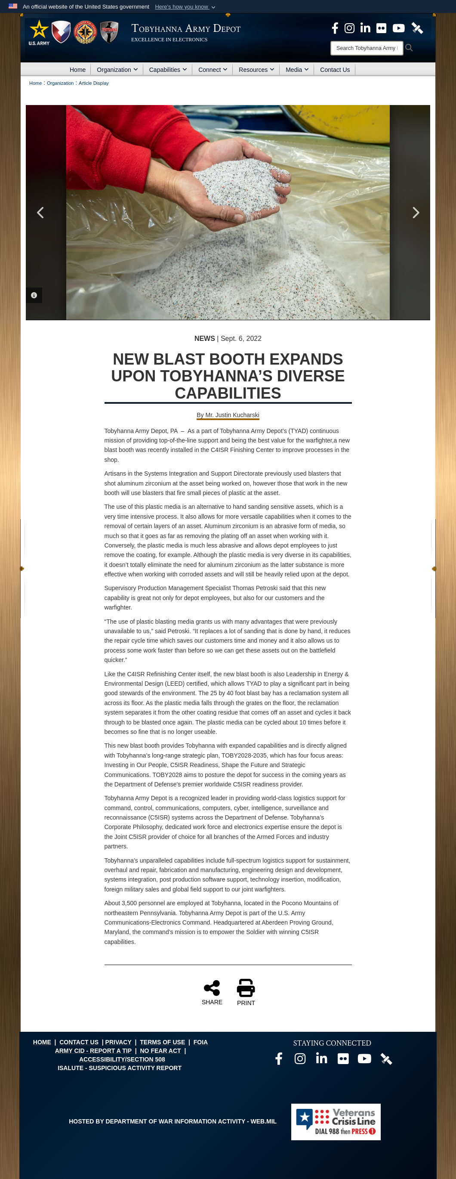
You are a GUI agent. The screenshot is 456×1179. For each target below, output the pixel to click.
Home (78, 69)
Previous (40, 212)
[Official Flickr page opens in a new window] (381, 27)
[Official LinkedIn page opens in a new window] (365, 27)
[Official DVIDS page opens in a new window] (417, 27)
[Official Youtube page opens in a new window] (365, 1061)
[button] (186, 7)
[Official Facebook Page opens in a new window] (335, 27)
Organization (117, 69)
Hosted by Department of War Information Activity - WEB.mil (173, 1121)
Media (297, 69)
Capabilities (168, 69)
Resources (256, 69)
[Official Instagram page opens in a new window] (349, 27)
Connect (213, 69)
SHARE (212, 992)
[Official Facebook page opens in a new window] (279, 1061)
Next (415, 212)
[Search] (367, 48)
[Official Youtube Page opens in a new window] (398, 27)
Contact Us (335, 69)
